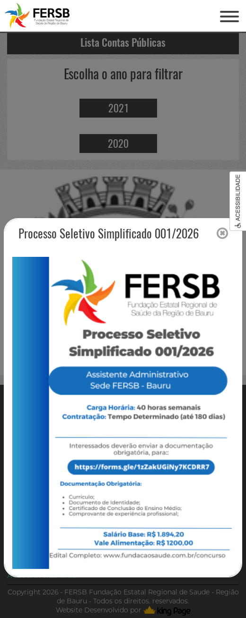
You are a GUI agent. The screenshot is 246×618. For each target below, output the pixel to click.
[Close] (222, 233)
